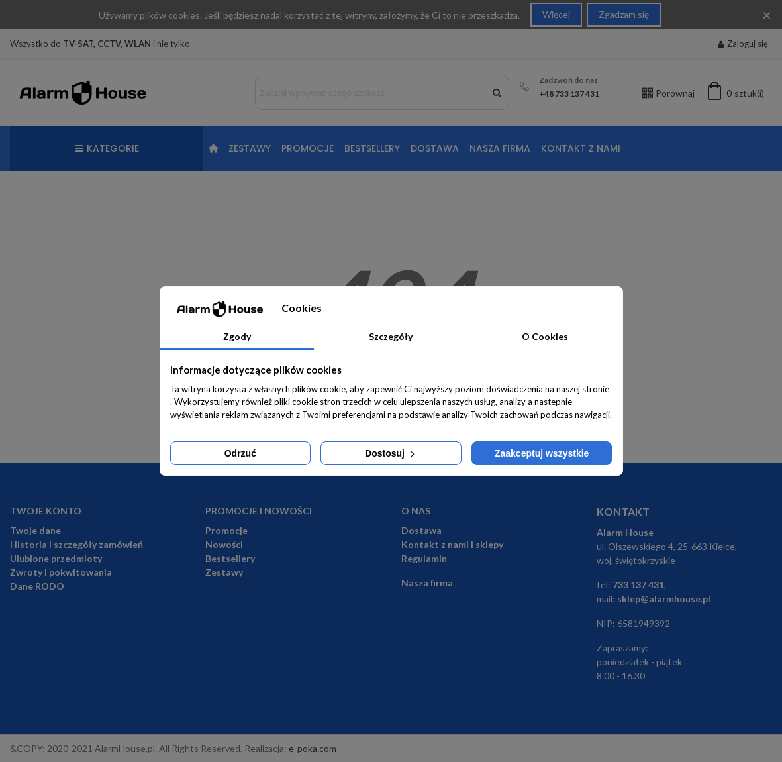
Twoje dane (35, 530)
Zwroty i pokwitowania (61, 572)
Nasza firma (499, 148)
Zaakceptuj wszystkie (542, 453)
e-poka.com (312, 748)
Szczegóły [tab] (391, 336)
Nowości (224, 544)
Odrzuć (240, 453)
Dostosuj (391, 453)
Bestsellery (372, 148)
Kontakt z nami (580, 148)
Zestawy (249, 148)
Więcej (556, 14)
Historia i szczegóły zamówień (76, 544)
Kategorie (107, 148)
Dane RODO (37, 586)
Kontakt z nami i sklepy (452, 544)
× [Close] (766, 14)
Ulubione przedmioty (56, 558)
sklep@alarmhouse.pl (663, 598)
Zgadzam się (624, 14)
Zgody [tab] (237, 336)
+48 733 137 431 (569, 94)
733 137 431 (638, 584)
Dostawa (435, 148)
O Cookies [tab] (545, 336)
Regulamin (424, 558)
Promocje (307, 148)
